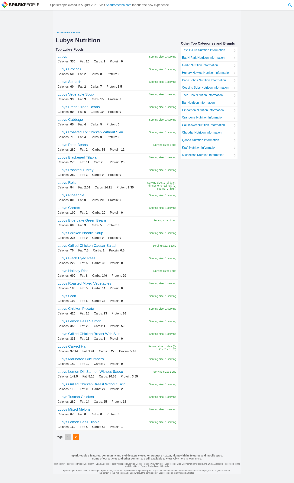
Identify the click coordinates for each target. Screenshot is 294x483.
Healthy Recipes (118, 464)
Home (57, 464)
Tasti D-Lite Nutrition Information (203, 50)
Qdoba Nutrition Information (200, 140)
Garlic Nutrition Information (200, 65)
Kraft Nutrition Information (199, 147)
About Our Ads (162, 466)
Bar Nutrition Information (198, 102)
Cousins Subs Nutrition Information (205, 87)
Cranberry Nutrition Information (203, 117)
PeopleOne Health (85, 464)
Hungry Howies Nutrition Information (206, 72)
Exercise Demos (134, 464)
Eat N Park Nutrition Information (203, 57)
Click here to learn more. (187, 458)
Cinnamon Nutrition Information (203, 110)
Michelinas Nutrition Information (203, 154)
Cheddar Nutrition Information (202, 132)
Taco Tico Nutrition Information (202, 95)
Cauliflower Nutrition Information (203, 125)
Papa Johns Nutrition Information (204, 80)
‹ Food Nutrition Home (68, 32)
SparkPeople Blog (173, 464)
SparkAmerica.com (118, 5)
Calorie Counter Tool (153, 464)
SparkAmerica (102, 464)
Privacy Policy (147, 466)
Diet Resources (68, 464)
